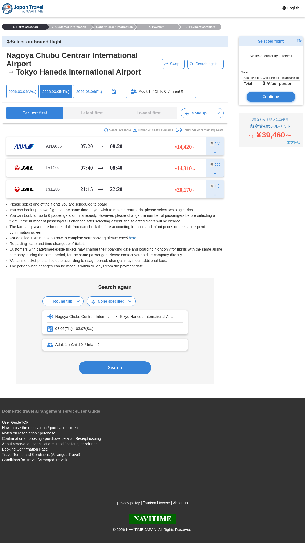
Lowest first (149, 113)
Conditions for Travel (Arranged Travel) (34, 460)
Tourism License (156, 503)
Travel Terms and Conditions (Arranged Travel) (41, 454)
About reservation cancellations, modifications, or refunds (50, 444)
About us (180, 503)
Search (115, 367)
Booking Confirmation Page (25, 449)
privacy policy (128, 503)
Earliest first (34, 113)
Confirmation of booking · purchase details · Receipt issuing (51, 438)
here (132, 238)
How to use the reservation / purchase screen (40, 428)
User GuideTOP (15, 422)
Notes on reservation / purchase (28, 433)
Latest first (92, 113)
